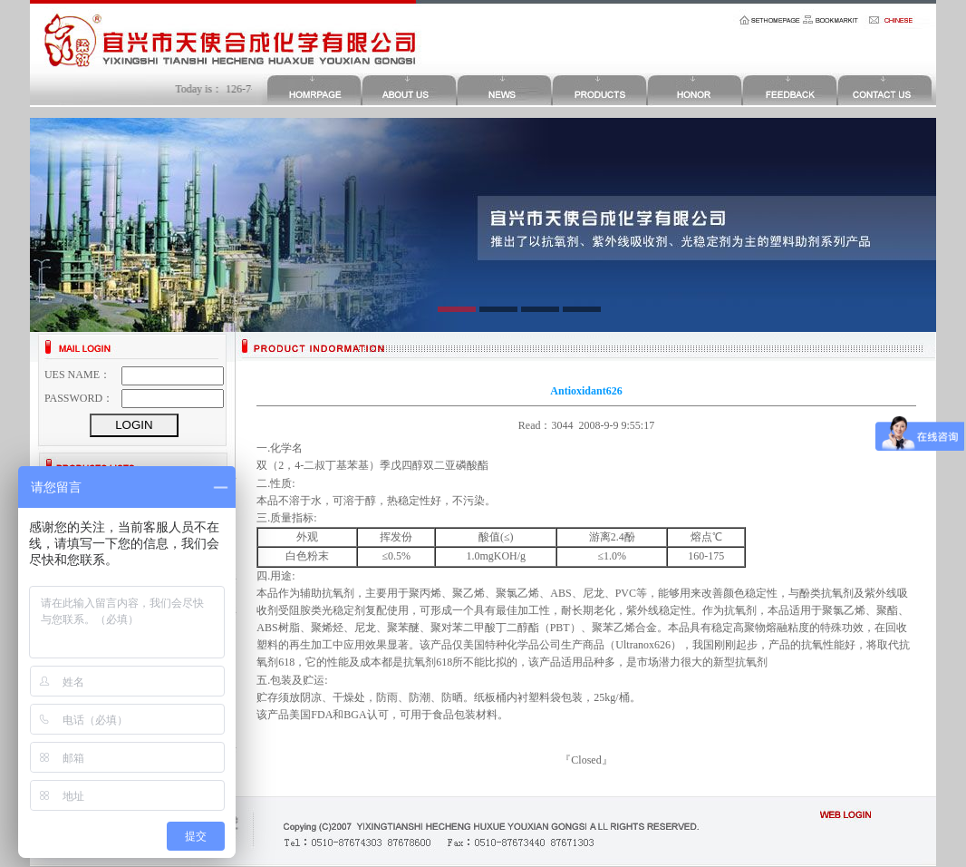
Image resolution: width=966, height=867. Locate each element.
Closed (586, 760)
